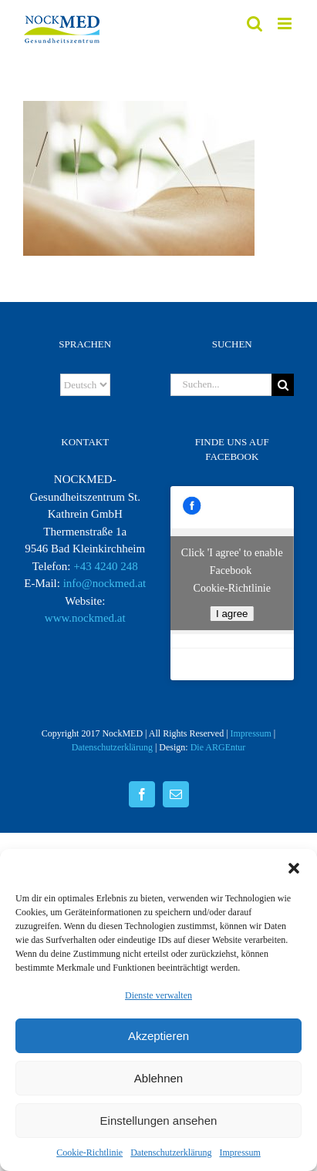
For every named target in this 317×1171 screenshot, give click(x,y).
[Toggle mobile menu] (286, 23)
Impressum (239, 1152)
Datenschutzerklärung (170, 1152)
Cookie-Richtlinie (89, 1152)
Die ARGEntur (218, 747)
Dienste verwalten (158, 995)
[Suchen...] (221, 385)
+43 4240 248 (105, 566)
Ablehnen (158, 1078)
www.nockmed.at (85, 618)
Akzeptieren (158, 1035)
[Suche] (282, 385)
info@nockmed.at (105, 583)
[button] (294, 868)
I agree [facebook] (232, 613)
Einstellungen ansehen (159, 1120)
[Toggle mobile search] (254, 23)
